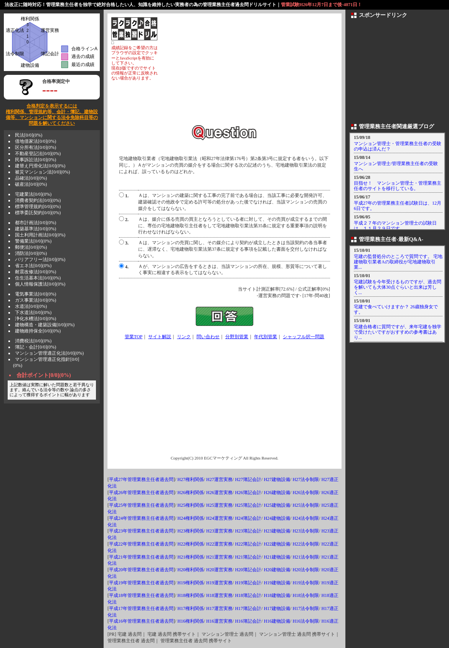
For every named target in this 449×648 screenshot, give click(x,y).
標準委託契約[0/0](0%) (38, 212)
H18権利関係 (190, 595)
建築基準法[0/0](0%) (35, 228)
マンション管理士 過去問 (227, 634)
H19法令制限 (305, 582)
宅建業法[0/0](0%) (33, 194)
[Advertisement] (248, 71)
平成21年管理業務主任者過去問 (141, 557)
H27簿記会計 (248, 479)
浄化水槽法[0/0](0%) (35, 318)
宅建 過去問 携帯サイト (171, 634)
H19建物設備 (277, 582)
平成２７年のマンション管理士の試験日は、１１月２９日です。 (395, 225)
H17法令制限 (305, 608)
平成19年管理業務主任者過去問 (141, 582)
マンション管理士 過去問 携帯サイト (297, 634)
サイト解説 (159, 336)
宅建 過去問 (129, 634)
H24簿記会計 (248, 518)
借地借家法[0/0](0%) (35, 141)
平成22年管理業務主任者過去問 (141, 544)
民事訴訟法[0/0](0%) (35, 159)
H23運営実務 (219, 531)
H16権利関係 (190, 621)
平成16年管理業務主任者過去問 (141, 621)
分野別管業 (236, 336)
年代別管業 (265, 336)
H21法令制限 (305, 557)
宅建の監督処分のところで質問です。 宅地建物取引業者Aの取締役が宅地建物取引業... (398, 262)
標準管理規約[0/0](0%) (38, 206)
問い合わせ (208, 336)
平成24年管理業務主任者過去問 (141, 518)
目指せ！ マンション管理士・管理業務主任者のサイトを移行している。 (397, 185)
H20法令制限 (305, 569)
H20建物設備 (277, 569)
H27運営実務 (219, 479)
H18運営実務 (219, 595)
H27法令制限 (305, 479)
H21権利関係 (190, 557)
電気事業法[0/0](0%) (35, 294)
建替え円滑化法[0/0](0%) (40, 166)
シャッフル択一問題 (303, 336)
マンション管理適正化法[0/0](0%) (49, 353)
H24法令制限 (305, 518)
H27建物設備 (277, 479)
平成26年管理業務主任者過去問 (141, 492)
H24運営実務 (219, 518)
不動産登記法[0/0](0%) (38, 153)
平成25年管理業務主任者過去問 (141, 505)
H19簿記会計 (248, 582)
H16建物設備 (277, 621)
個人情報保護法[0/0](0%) (40, 284)
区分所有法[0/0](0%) (35, 147)
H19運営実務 (219, 582)
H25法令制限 (305, 505)
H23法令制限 (305, 531)
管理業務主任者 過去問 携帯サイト (196, 640)
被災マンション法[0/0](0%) (42, 172)
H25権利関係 (190, 505)
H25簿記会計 (248, 505)
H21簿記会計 (248, 557)
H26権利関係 (190, 492)
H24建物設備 (277, 518)
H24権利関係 (190, 518)
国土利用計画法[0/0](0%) (40, 235)
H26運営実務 (219, 492)
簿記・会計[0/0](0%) (35, 347)
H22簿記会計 (248, 544)
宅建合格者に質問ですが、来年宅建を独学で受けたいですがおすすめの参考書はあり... (397, 332)
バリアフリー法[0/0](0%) (40, 259)
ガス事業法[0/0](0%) (35, 300)
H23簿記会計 (248, 531)
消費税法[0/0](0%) (33, 341)
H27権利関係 (190, 479)
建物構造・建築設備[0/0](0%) (44, 324)
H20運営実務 (219, 569)
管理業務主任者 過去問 (131, 640)
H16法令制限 (305, 621)
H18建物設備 (277, 595)
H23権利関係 (190, 531)
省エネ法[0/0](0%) (33, 265)
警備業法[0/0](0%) (33, 241)
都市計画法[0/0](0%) (35, 222)
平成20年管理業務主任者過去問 (141, 569)
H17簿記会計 (248, 608)
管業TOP (133, 336)
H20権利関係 (190, 569)
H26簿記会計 (248, 492)
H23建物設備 (277, 531)
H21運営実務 (219, 557)
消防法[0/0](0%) (31, 253)
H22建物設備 (277, 544)
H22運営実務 (219, 544)
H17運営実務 (219, 608)
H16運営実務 (219, 621)
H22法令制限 (305, 544)
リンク (184, 336)
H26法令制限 (305, 492)
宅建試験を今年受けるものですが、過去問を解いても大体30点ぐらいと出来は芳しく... (397, 287)
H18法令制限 (305, 595)
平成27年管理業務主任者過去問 (141, 479)
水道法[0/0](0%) (31, 306)
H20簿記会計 (248, 569)
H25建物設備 (277, 505)
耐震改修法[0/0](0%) (35, 271)
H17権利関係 (190, 608)
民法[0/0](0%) (28, 135)
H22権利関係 (190, 544)
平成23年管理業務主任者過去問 (141, 531)
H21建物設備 (277, 557)
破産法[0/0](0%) (31, 184)
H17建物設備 (277, 608)
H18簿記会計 (248, 595)
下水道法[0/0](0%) (33, 312)
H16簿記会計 (248, 621)
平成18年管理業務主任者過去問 (141, 595)
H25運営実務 (219, 505)
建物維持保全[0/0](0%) (38, 331)
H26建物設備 (277, 492)
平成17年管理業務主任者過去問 (141, 608)
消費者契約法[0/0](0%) (38, 200)
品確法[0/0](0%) (31, 178)
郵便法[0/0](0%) (31, 247)
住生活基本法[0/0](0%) (38, 278)
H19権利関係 (190, 582)
